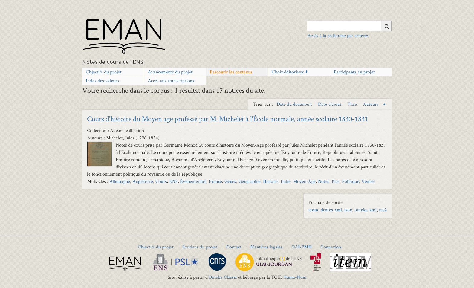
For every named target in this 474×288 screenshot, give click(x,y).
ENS (173, 181)
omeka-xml (366, 209)
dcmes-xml (331, 209)
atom (313, 209)
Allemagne (119, 181)
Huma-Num (295, 277)
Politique (350, 181)
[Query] (349, 26)
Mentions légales (266, 247)
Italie (286, 181)
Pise (335, 181)
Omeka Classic (223, 277)
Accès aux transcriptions (171, 80)
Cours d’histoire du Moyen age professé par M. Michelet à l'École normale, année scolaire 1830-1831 (227, 118)
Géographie (250, 181)
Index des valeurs (102, 80)
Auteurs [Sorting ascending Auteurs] (371, 104)
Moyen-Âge (304, 181)
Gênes (230, 181)
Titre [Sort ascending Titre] (352, 104)
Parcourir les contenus (231, 72)
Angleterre (142, 181)
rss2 (383, 209)
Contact (233, 247)
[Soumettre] (386, 26)
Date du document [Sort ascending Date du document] (295, 104)
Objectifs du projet (104, 72)
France (215, 181)
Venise (368, 181)
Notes (323, 181)
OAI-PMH (301, 247)
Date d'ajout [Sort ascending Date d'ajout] (330, 104)
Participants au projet (354, 72)
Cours (161, 181)
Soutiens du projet (199, 247)
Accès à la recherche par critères (338, 35)
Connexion (330, 247)
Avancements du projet (170, 72)
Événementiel (193, 181)
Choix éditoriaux (288, 72)
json (348, 209)
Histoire (270, 181)
